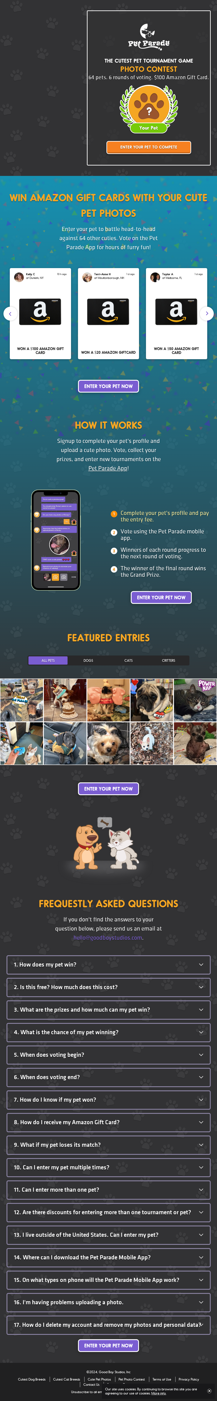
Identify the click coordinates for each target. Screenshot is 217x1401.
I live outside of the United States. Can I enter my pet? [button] (86, 1235)
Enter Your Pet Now (108, 386)
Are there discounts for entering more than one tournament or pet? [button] (102, 1212)
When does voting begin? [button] (49, 1055)
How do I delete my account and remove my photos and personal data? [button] (107, 1325)
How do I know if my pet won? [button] (55, 1100)
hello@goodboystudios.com (107, 937)
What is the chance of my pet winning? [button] (66, 1032)
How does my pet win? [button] (45, 965)
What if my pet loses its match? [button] (57, 1145)
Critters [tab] (168, 660)
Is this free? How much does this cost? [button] (66, 987)
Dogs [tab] (88, 660)
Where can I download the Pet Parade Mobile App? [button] (82, 1257)
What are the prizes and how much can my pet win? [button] (82, 1010)
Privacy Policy (189, 1379)
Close (209, 1391)
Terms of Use (161, 1379)
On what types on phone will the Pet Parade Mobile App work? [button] (96, 1280)
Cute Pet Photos (99, 1379)
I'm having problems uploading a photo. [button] (69, 1302)
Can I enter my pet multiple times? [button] (61, 1167)
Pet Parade (149, 37)
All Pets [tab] (48, 660)
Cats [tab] (128, 660)
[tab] (109, 964)
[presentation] (10, 314)
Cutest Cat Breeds (66, 1379)
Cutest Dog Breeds (32, 1379)
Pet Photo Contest (132, 1379)
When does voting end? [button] (47, 1077)
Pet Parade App (107, 468)
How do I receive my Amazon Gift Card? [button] (67, 1122)
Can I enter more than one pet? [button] (56, 1190)
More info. (158, 1393)
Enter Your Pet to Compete (148, 147)
